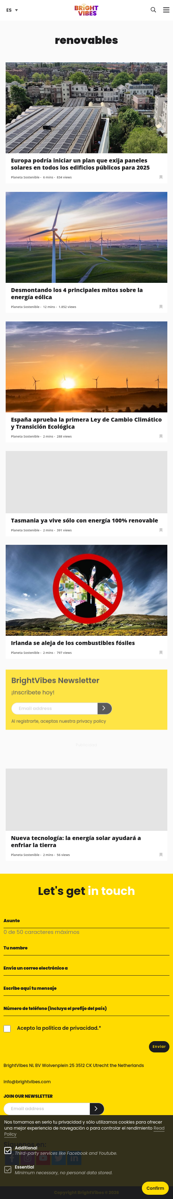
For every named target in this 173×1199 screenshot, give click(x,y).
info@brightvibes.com (27, 1082)
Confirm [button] (155, 1188)
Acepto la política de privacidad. (58, 1028)
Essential (24, 1167)
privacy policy (91, 725)
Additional (26, 1148)
